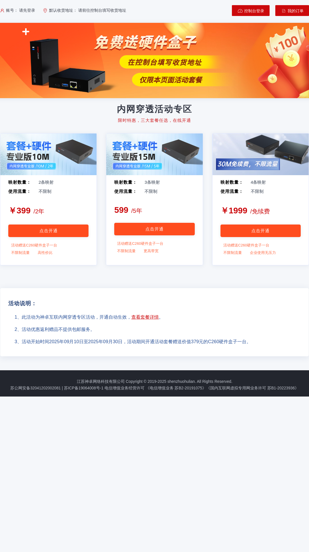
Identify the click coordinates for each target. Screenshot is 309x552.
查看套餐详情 (145, 317)
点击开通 (48, 230)
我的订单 (292, 11)
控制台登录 (250, 11)
